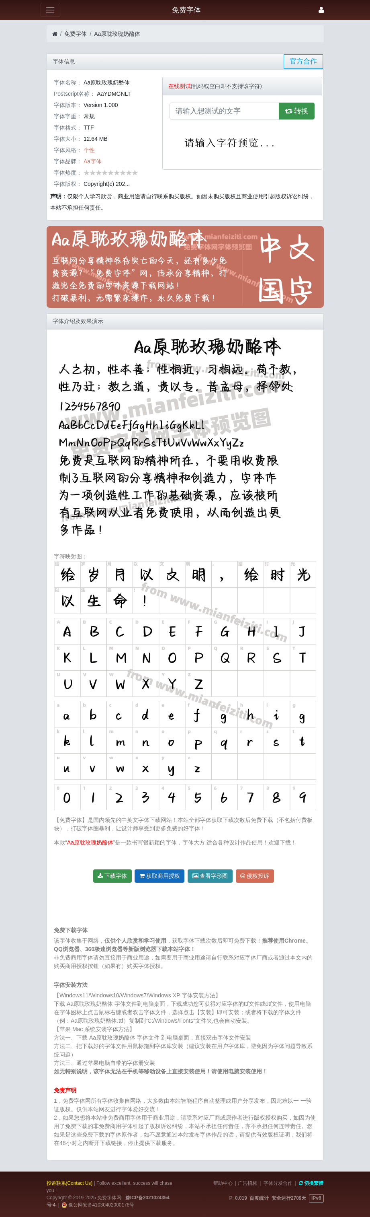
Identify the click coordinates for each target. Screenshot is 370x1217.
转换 (297, 111)
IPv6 (316, 1198)
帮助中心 (223, 1183)
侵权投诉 (254, 876)
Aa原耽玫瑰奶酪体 (117, 34)
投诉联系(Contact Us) (70, 1183)
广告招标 (247, 1183)
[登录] (321, 10)
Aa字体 (93, 161)
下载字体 (112, 876)
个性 (89, 150)
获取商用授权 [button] (159, 876)
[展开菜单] (50, 10)
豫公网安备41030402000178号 (100, 1205)
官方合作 (303, 61)
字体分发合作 (278, 1183)
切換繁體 (311, 1183)
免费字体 (75, 34)
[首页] (54, 34)
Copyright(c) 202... (107, 184)
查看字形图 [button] (210, 876)
